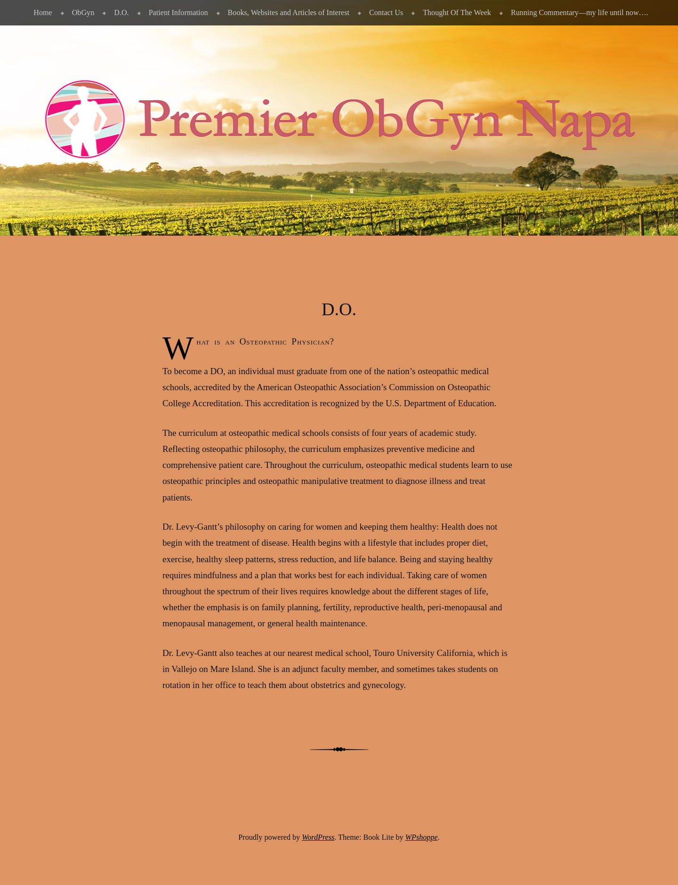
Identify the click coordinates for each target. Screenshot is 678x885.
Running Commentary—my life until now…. (579, 12)
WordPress (318, 837)
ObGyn (83, 12)
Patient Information (178, 12)
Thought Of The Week (457, 12)
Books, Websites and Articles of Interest (288, 12)
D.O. (121, 12)
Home (42, 12)
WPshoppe (421, 837)
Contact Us (386, 12)
